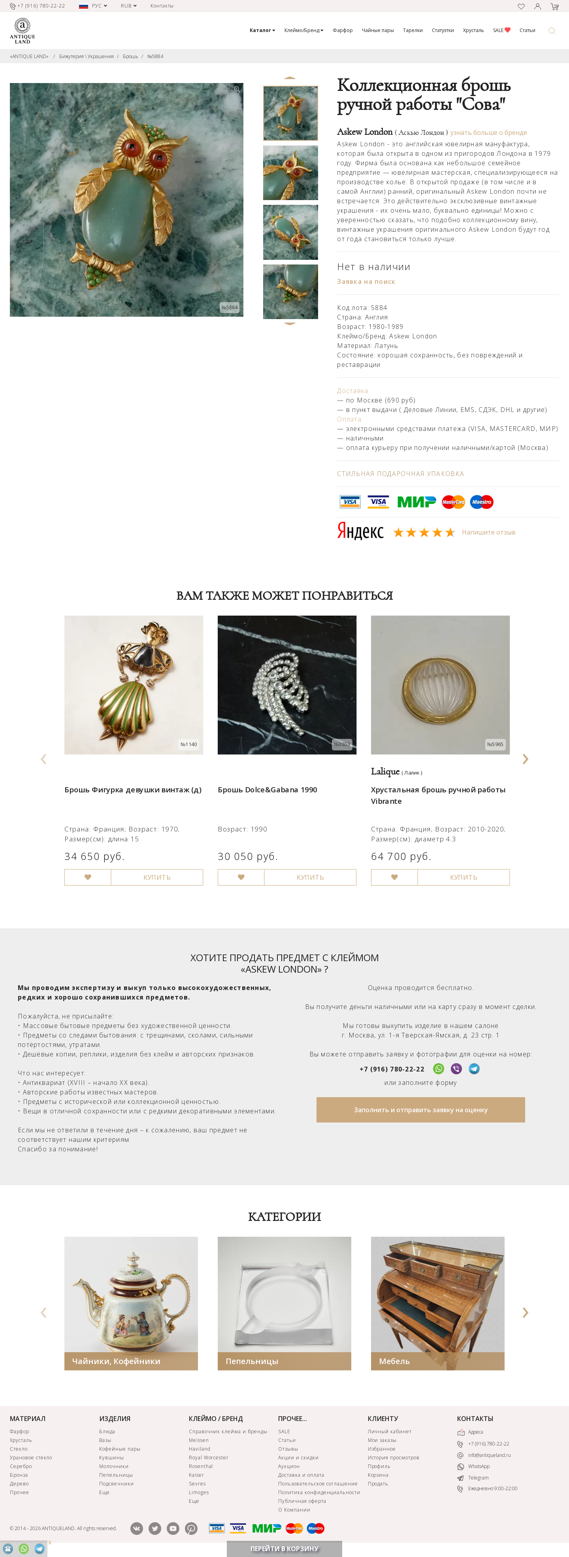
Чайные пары (378, 30)
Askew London (392, 132)
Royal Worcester (209, 1459)
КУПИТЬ (153, 867)
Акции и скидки (298, 1459)
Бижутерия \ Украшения (86, 56)
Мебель (394, 1363)
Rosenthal (201, 1468)
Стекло (19, 1450)
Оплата (349, 419)
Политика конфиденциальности (319, 1494)
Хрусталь (473, 30)
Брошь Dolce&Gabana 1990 (265, 783)
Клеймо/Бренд (304, 30)
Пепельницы (252, 1363)
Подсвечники (116, 1485)
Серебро (21, 1468)
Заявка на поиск (366, 281)
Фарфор (343, 30)
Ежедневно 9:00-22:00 (487, 1491)
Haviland (200, 1450)
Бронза (19, 1477)
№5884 (155, 56)
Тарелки (413, 30)
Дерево (19, 1485)
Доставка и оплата (301, 1477)
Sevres (197, 1485)
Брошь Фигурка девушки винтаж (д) (130, 783)
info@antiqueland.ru (484, 1457)
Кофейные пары (119, 1450)
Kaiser (196, 1477)
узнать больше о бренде (488, 132)
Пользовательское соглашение (318, 1485)
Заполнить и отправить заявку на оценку (421, 1111)
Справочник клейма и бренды (228, 1433)
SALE (502, 30)
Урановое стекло (31, 1459)
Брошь (130, 56)
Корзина (378, 1477)
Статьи (527, 30)
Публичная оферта (302, 1503)
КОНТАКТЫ (475, 1420)
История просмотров (394, 1459)
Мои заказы (382, 1442)
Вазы (105, 1442)
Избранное (382, 1450)
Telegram (473, 1479)
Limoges (199, 1494)
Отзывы (288, 1450)
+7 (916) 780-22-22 (392, 1071)
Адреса (470, 1434)
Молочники (114, 1468)
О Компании (294, 1511)
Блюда (107, 1433)
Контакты (162, 5)
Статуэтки (443, 30)
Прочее (19, 1494)
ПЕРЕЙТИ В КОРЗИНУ (284, 1548)
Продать (378, 1485)
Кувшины (111, 1459)
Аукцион (289, 1468)
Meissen (199, 1442)
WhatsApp (473, 1469)
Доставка (352, 390)
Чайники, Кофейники (116, 1363)
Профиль (379, 1468)
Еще (104, 1494)
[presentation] (44, 758)
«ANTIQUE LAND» (29, 56)
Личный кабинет (390, 1433)
